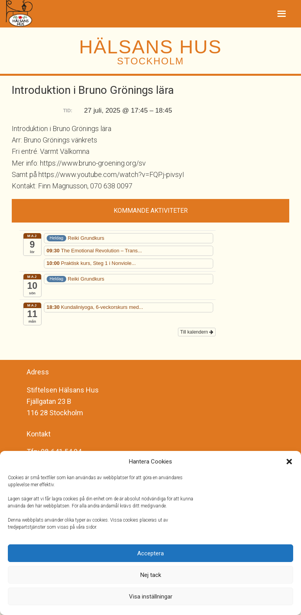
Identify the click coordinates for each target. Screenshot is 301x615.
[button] (289, 461)
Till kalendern (196, 332)
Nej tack (150, 575)
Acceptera (150, 553)
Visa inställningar (150, 596)
